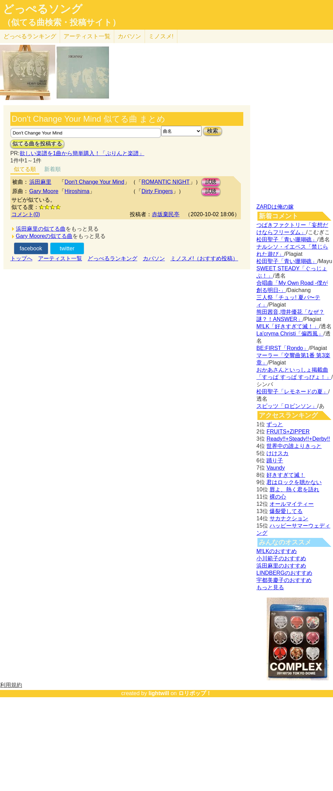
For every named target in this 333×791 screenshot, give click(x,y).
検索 (212, 131)
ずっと (274, 424)
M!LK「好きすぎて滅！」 (287, 326)
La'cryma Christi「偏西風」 (289, 334)
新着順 (52, 169)
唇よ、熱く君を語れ (294, 489)
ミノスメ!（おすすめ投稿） (204, 258)
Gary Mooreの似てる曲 (44, 236)
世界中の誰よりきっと (294, 446)
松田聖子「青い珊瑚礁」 (286, 239)
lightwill (158, 693)
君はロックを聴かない (294, 482)
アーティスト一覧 (60, 258)
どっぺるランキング (112, 258)
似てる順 (25, 169)
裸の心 (278, 497)
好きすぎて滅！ (285, 475)
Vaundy (275, 468)
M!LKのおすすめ (276, 551)
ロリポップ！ (195, 693)
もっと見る (270, 587)
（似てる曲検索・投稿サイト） (61, 22)
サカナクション (289, 518)
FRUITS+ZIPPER (288, 431)
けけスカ (277, 453)
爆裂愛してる (286, 511)
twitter (67, 248)
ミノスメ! (161, 36)
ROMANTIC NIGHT (165, 182)
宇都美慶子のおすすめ (284, 580)
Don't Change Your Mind (94, 182)
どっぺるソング (42, 9)
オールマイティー (292, 504)
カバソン (129, 36)
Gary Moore (43, 191)
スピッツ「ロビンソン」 (286, 406)
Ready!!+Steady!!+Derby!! (298, 439)
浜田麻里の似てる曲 (41, 229)
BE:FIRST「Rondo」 (282, 348)
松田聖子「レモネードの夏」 (292, 391)
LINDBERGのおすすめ (284, 573)
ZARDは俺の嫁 (275, 207)
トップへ (21, 258)
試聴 (210, 182)
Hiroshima (77, 191)
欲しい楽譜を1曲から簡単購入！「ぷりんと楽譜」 (81, 153)
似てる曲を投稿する (37, 144)
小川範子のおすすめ (281, 558)
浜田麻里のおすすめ (281, 566)
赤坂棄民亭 (165, 214)
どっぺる (29, 36)
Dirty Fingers (157, 191)
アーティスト (86, 36)
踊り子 (274, 460)
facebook (31, 248)
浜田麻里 (40, 182)
